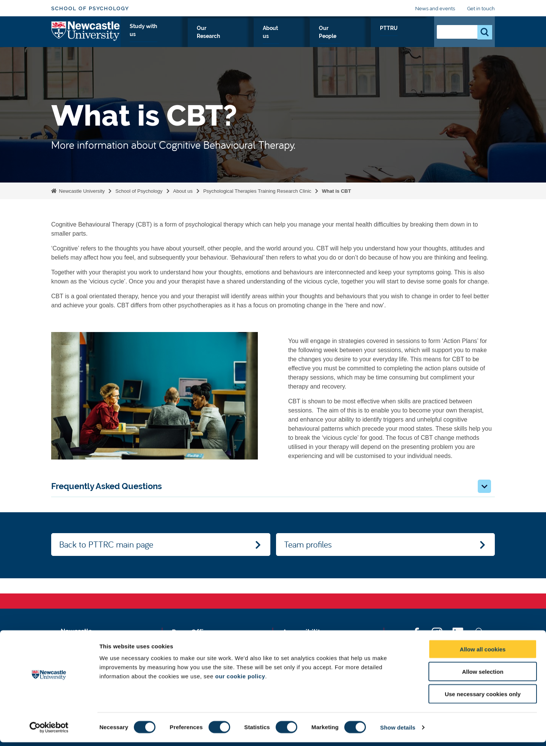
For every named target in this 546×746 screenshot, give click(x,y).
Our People (373, 37)
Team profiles (308, 544)
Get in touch (481, 8)
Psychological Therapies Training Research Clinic (257, 191)
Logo (86, 35)
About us (331, 37)
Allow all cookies (483, 653)
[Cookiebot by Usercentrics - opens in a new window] (49, 731)
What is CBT (336, 191)
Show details (398, 731)
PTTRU (412, 37)
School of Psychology (90, 8)
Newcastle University (81, 191)
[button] (484, 486)
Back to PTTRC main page (106, 544)
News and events (435, 8)
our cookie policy (240, 680)
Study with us (234, 37)
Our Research (286, 37)
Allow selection (482, 675)
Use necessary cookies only (483, 697)
